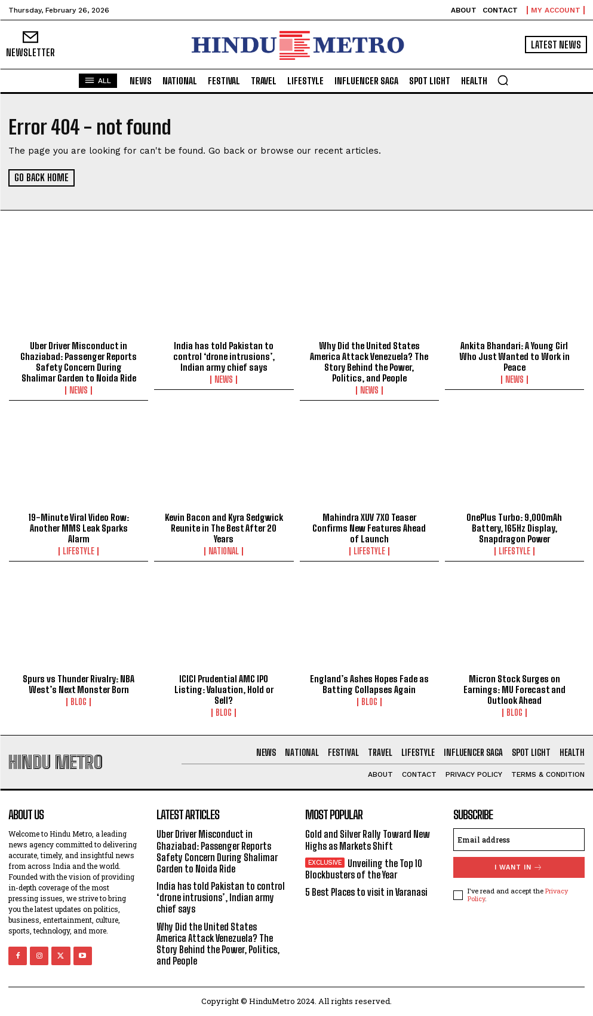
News (78, 390)
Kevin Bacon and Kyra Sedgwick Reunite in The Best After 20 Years (224, 528)
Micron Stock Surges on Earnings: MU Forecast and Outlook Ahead (514, 689)
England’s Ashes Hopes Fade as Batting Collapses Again (369, 684)
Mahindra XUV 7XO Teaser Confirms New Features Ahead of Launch (369, 528)
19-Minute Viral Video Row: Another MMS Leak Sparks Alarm (79, 528)
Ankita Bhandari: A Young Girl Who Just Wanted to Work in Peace (514, 356)
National (223, 551)
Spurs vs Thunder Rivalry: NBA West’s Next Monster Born (78, 684)
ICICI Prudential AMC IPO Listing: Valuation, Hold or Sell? (224, 689)
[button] (503, 80)
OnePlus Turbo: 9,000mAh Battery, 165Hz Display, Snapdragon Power (514, 528)
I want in (518, 867)
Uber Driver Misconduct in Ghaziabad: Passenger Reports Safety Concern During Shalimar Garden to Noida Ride (78, 361)
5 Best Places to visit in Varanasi (366, 892)
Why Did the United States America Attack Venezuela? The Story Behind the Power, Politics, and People (369, 361)
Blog (78, 702)
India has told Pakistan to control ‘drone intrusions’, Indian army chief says (224, 356)
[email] (519, 839)
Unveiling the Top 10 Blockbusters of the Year (364, 868)
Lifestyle (78, 551)
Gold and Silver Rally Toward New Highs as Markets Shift (367, 839)
